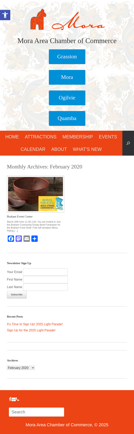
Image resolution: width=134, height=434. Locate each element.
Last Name (15, 287)
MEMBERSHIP (77, 136)
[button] (128, 143)
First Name (15, 279)
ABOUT (59, 149)
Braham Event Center (20, 216)
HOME (12, 136)
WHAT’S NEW (87, 149)
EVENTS (108, 136)
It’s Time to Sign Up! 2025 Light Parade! (35, 324)
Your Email (14, 272)
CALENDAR (33, 149)
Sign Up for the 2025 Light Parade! (31, 330)
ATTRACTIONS (41, 136)
